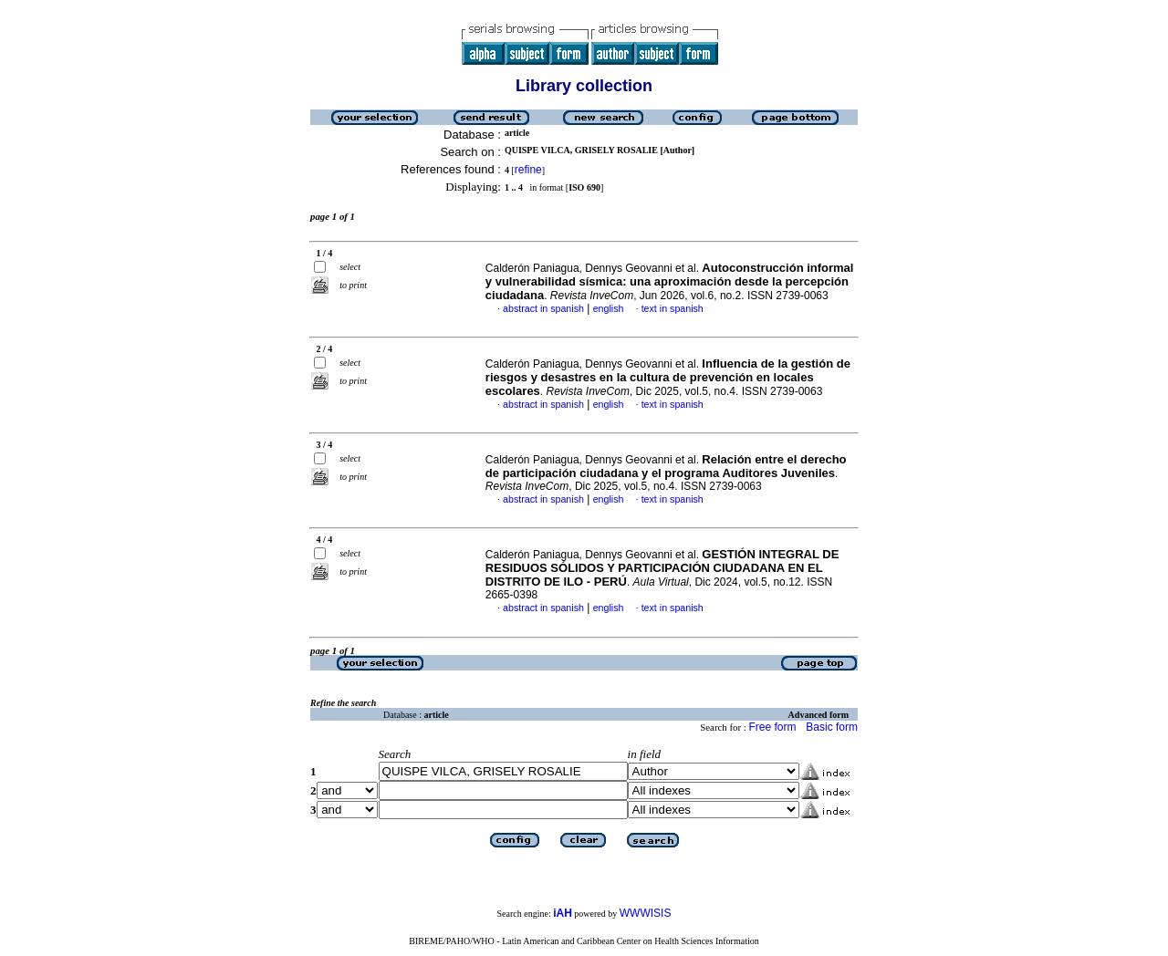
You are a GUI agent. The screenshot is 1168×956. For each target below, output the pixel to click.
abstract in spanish (543, 308)
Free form (772, 727)
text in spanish (672, 308)
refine (528, 169)
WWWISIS (646, 913)
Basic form (832, 727)
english (608, 308)
